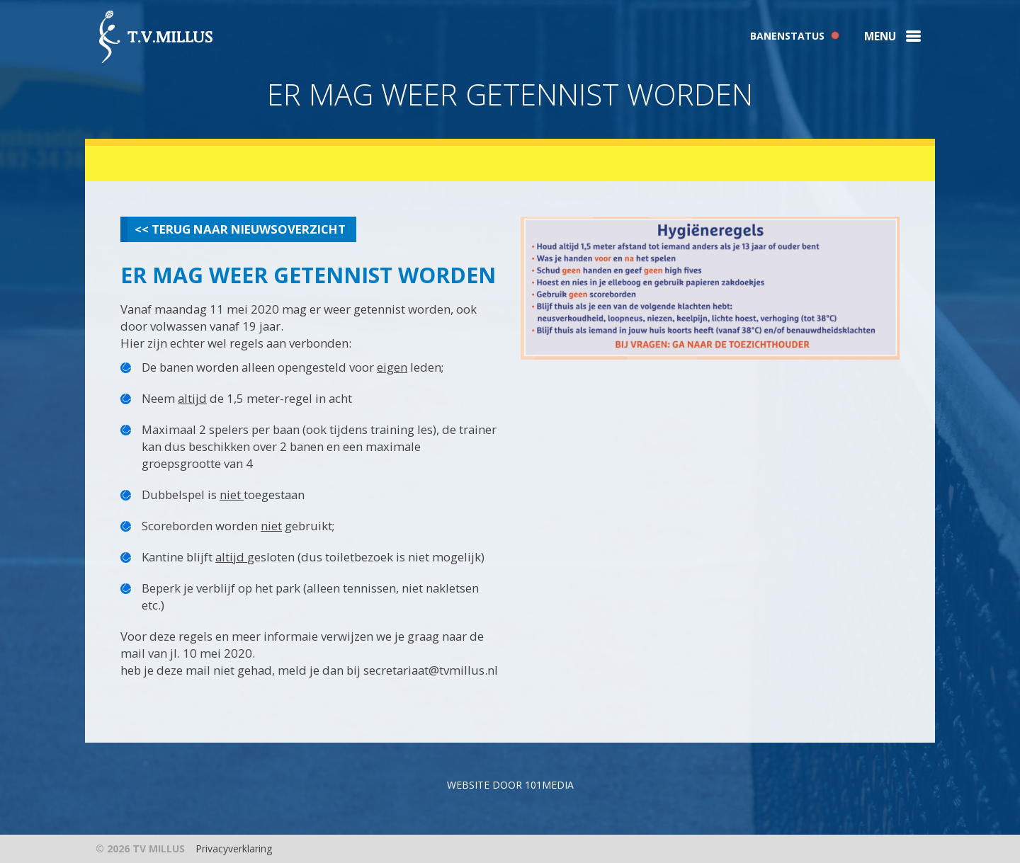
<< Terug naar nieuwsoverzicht (240, 229)
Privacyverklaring (234, 848)
